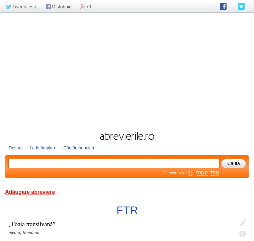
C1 (190, 173)
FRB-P (202, 173)
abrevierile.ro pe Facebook (223, 6)
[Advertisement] (127, 71)
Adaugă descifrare (242, 234)
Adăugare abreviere (30, 192)
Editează (242, 223)
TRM (214, 173)
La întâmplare (43, 147)
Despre (16, 147)
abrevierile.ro (127, 136)
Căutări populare (79, 147)
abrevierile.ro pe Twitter (241, 6)
